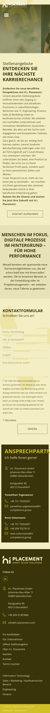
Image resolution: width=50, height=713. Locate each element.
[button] (6, 15)
